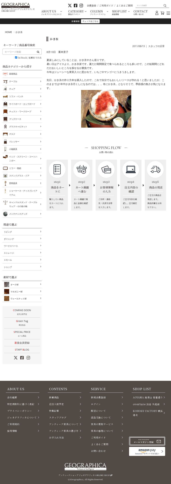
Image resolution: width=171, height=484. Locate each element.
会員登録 (91, 5)
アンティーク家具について (63, 424)
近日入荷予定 (56, 404)
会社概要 (12, 397)
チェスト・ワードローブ (20, 112)
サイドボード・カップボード (22, 104)
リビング (8, 231)
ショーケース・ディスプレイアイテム (23, 192)
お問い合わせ (98, 451)
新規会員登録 (22, 342)
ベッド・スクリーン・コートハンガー (23, 158)
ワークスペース (11, 246)
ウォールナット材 (18, 298)
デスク (12, 134)
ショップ (8, 267)
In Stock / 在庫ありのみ (30, 58)
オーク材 (14, 284)
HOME (8, 32)
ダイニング (9, 238)
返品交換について (101, 417)
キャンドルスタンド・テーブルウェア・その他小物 (23, 204)
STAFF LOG (22, 349)
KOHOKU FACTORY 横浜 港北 (148, 413)
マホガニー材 (16, 291)
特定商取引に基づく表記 (20, 404)
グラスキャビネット (18, 127)
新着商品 (13, 74)
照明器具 (13, 183)
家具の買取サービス (102, 424)
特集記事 (54, 410)
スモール (8, 260)
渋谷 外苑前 (146, 404)
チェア (12, 89)
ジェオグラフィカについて (22, 417)
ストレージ (9, 253)
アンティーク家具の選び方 (63, 430)
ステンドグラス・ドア (19, 176)
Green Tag (22, 323)
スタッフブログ (57, 417)
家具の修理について (102, 430)
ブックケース (15, 119)
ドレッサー (14, 142)
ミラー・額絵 (15, 168)
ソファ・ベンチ (16, 96)
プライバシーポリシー (19, 410)
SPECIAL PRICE (22, 334)
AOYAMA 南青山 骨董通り (148, 397)
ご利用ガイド (106, 5)
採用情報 (12, 430)
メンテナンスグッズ (18, 214)
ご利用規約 (13, 424)
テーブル (13, 81)
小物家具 (13, 149)
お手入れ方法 (56, 437)
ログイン (96, 404)
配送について (98, 410)
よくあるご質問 (124, 5)
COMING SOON (22, 312)
